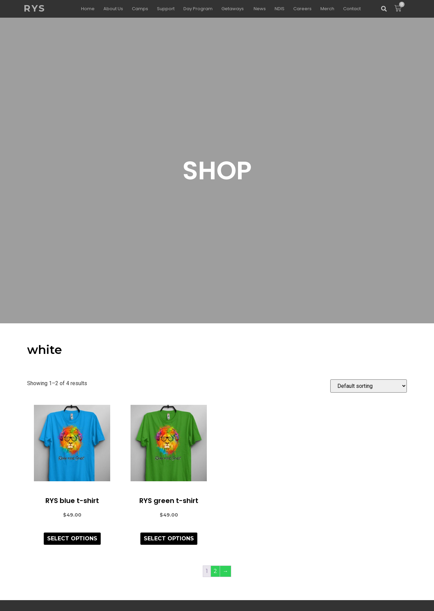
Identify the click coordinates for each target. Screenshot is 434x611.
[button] (384, 9)
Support (166, 8)
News (260, 8)
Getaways (233, 8)
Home (88, 8)
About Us (113, 8)
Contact (352, 8)
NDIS (279, 8)
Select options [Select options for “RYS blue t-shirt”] (72, 538)
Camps (140, 8)
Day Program (198, 8)
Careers (302, 8)
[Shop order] (368, 386)
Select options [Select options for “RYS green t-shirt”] (169, 538)
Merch (327, 8)
